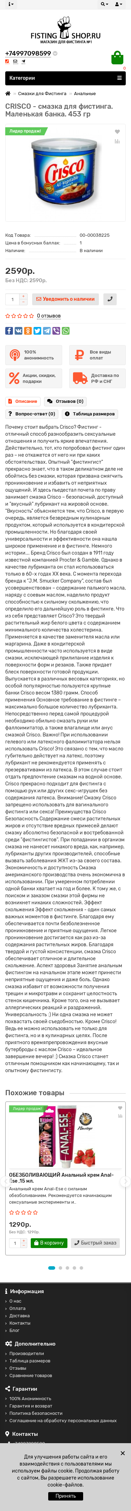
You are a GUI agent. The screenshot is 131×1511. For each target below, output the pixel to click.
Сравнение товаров (28, 1375)
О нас (13, 1301)
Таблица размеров (90, 413)
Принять (66, 1496)
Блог (12, 1330)
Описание (22, 401)
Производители (24, 1353)
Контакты (17, 1323)
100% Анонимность (28, 1398)
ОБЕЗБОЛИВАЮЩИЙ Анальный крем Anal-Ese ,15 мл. (61, 1178)
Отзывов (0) (65, 401)
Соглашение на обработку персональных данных (61, 1420)
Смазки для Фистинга (42, 93)
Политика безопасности (34, 1413)
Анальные (85, 93)
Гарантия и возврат (28, 1406)
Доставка (17, 1315)
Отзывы (15, 1368)
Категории (65, 78)
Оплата (15, 1308)
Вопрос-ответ (31, 413)
